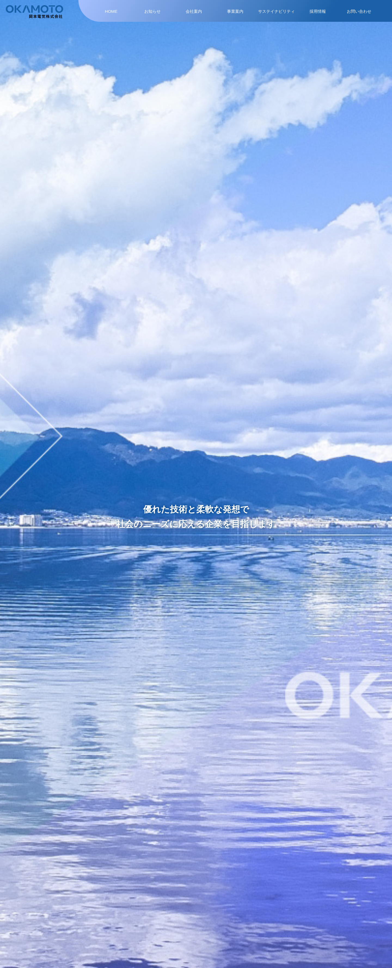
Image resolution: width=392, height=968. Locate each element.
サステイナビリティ (276, 11)
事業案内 (235, 11)
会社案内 (194, 11)
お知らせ (152, 11)
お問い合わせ (359, 11)
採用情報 (318, 11)
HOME (111, 11)
